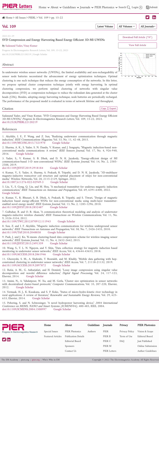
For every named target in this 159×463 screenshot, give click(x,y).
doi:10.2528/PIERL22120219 (16, 54)
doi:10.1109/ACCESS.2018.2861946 (24, 254)
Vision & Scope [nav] (145, 331)
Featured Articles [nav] (52, 336)
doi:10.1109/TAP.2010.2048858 (21, 232)
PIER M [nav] (107, 346)
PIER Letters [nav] (109, 351)
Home (9, 17)
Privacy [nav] (124, 325)
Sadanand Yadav (13, 46)
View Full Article (137, 45)
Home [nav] (44, 7)
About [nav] (56, 7)
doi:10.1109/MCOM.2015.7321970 (23, 143)
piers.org (25, 360)
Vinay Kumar (30, 46)
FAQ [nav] (122, 341)
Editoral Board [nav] (145, 336)
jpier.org (36, 360)
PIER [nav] (105, 331)
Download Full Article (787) (138, 37)
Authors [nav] (92, 331)
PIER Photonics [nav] (106, 7)
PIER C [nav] (107, 341)
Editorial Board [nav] (73, 341)
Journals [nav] (86, 7)
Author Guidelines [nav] (147, 351)
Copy (103, 108)
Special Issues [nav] (51, 331)
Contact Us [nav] (70, 351)
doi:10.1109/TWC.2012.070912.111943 (26, 221)
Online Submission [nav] (147, 346)
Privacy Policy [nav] (127, 331)
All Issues (20, 17)
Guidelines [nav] (71, 7)
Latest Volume (104, 26)
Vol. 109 (43, 17)
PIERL (32, 17)
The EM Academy (9, 360)
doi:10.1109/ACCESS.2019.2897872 (24, 265)
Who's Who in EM (51, 360)
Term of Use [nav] (126, 336)
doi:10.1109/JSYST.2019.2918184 (22, 168)
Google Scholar (40, 54)
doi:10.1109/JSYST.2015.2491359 (22, 243)
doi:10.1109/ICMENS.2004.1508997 (24, 309)
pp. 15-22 (57, 17)
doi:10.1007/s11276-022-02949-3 (23, 182)
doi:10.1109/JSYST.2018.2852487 (22, 207)
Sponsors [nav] (69, 346)
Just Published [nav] (145, 341)
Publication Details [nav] (74, 336)
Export (112, 108)
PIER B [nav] (107, 336)
